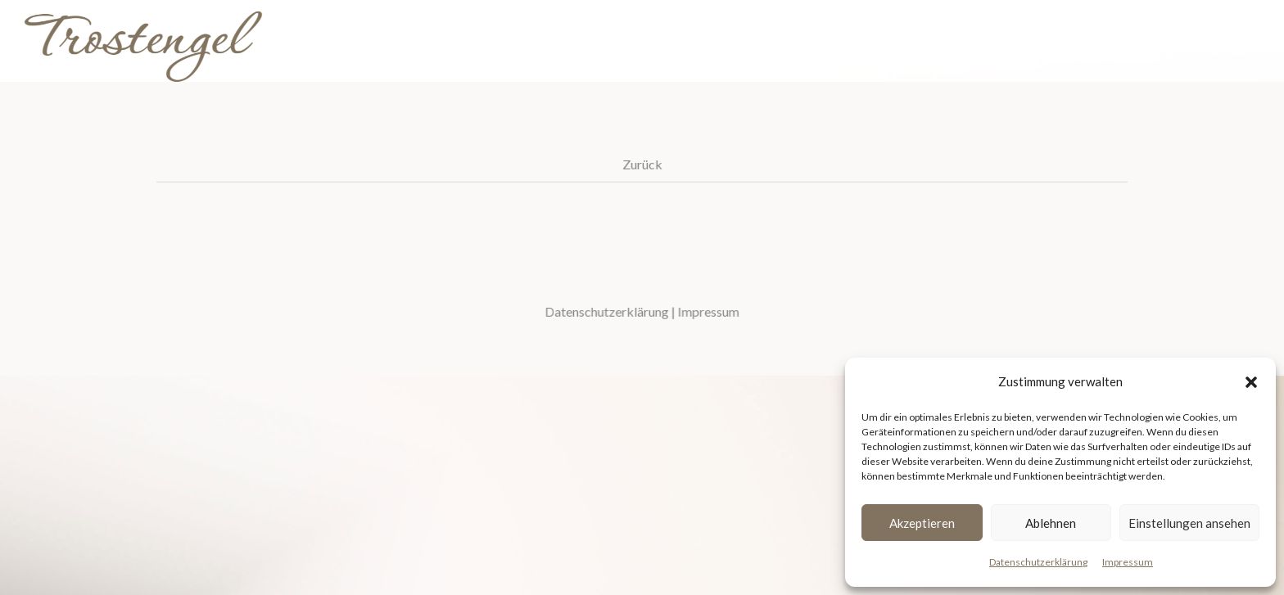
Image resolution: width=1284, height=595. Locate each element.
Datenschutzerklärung (1038, 562)
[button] (1251, 382)
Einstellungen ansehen (1189, 523)
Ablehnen (1050, 523)
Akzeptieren (922, 523)
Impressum (1127, 562)
